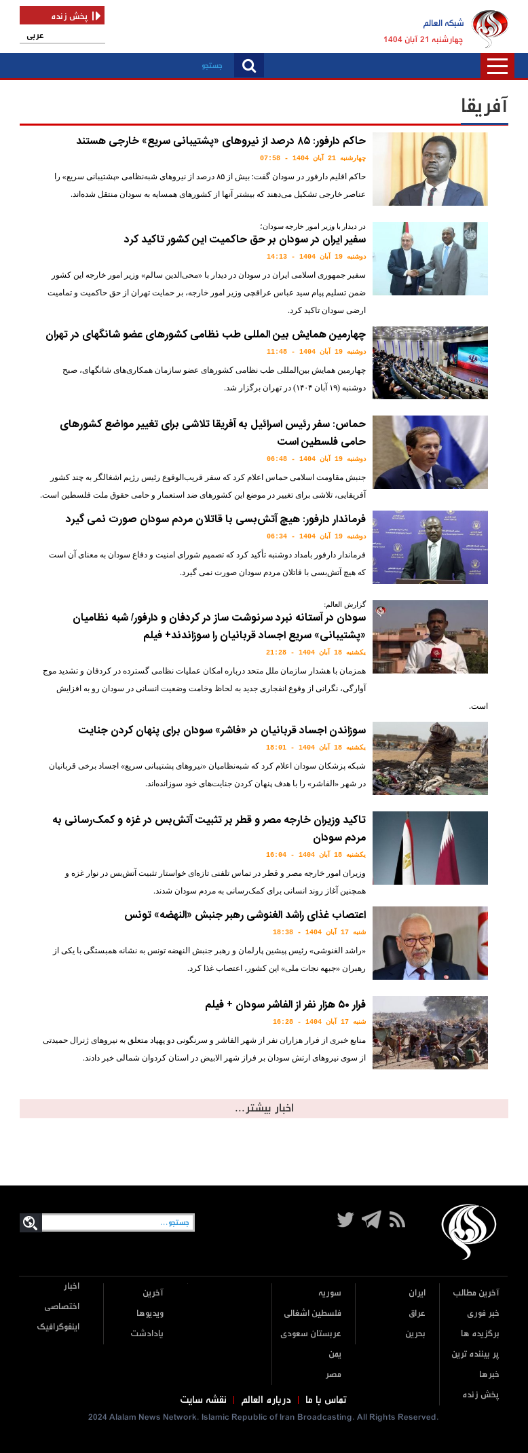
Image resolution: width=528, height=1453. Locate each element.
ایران (417, 1293)
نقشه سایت (203, 1400)
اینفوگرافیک (58, 1327)
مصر (333, 1374)
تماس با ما (326, 1400)
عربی (35, 36)
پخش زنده (480, 1395)
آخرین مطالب (476, 1293)
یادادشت (147, 1334)
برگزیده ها (480, 1334)
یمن (334, 1354)
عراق (417, 1313)
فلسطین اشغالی (312, 1313)
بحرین (415, 1334)
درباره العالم (266, 1400)
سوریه (329, 1293)
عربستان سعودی (310, 1334)
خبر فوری (483, 1313)
